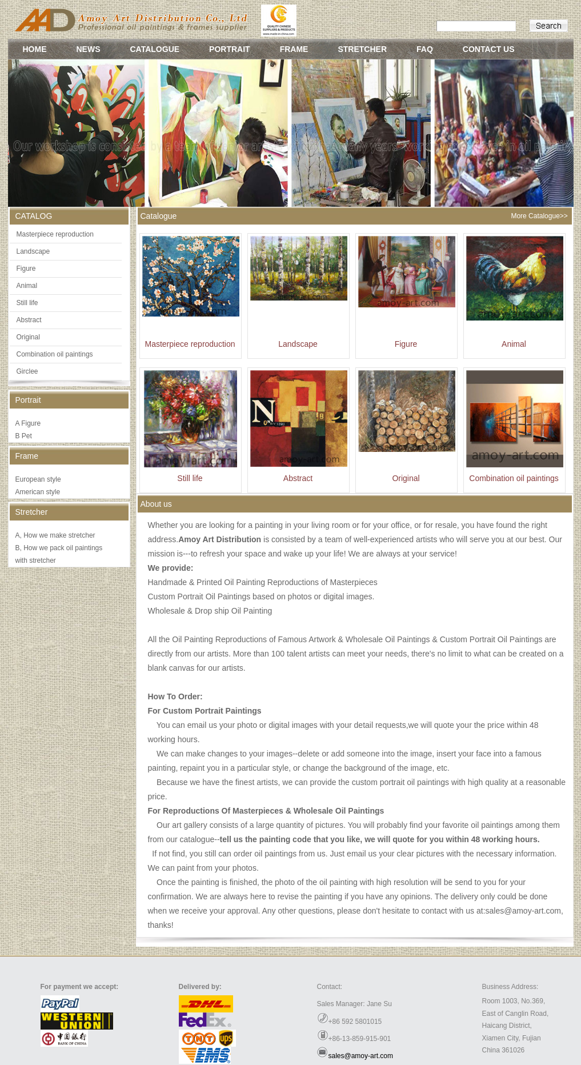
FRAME (294, 49)
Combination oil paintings (55, 354)
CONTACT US (489, 49)
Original (28, 337)
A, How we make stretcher (55, 535)
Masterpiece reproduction (55, 234)
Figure (26, 269)
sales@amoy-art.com (361, 1056)
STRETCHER (362, 49)
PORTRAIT (229, 49)
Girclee (27, 371)
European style (38, 479)
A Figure (28, 423)
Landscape (33, 251)
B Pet (23, 436)
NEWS (89, 49)
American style (38, 492)
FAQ (424, 49)
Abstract (29, 320)
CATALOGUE (155, 49)
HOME (35, 49)
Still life (27, 303)
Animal (27, 286)
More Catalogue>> (539, 216)
